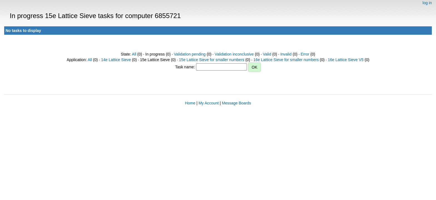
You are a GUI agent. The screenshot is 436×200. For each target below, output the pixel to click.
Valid (267, 54)
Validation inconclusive (234, 54)
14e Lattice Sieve (116, 60)
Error (305, 54)
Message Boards (236, 103)
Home (190, 103)
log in (427, 3)
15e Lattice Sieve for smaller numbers (211, 60)
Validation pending (189, 54)
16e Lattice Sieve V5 (345, 60)
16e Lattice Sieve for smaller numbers (286, 60)
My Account (209, 103)
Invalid (285, 54)
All (134, 54)
